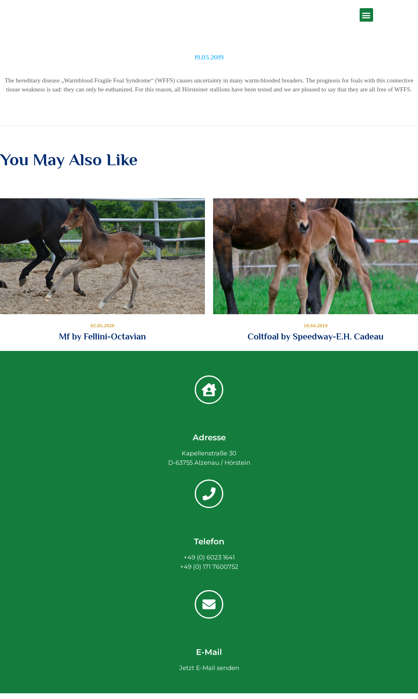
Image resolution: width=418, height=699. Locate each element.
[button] (366, 15)
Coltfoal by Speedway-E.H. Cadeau (315, 337)
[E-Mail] (209, 604)
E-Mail (209, 652)
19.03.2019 (209, 57)
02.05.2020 (103, 325)
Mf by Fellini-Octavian (102, 337)
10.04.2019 (316, 325)
